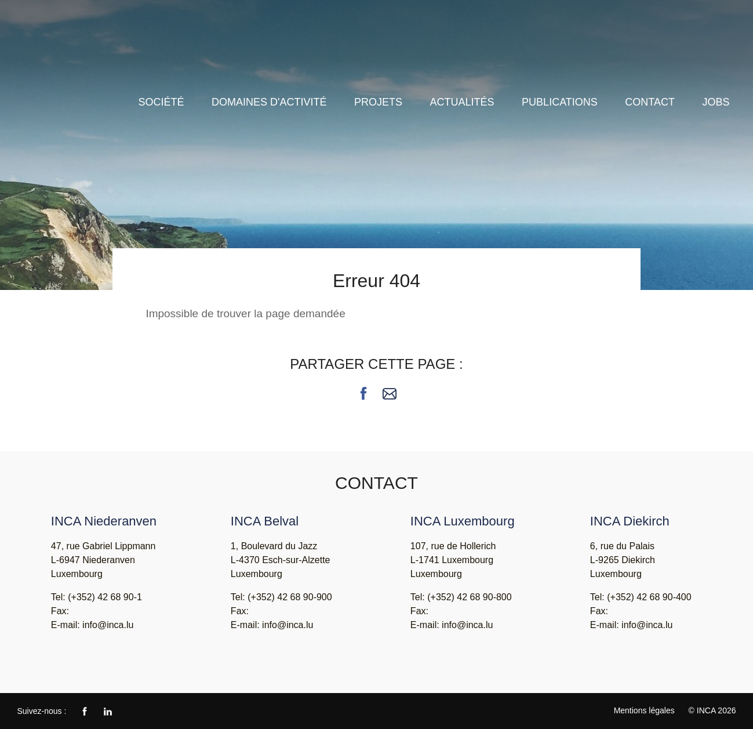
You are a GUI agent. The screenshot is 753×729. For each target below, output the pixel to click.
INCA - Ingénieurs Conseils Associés (75, 50)
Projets (378, 102)
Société (161, 102)
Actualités (462, 102)
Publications (560, 102)
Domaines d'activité (269, 102)
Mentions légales (644, 710)
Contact (650, 102)
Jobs (715, 102)
